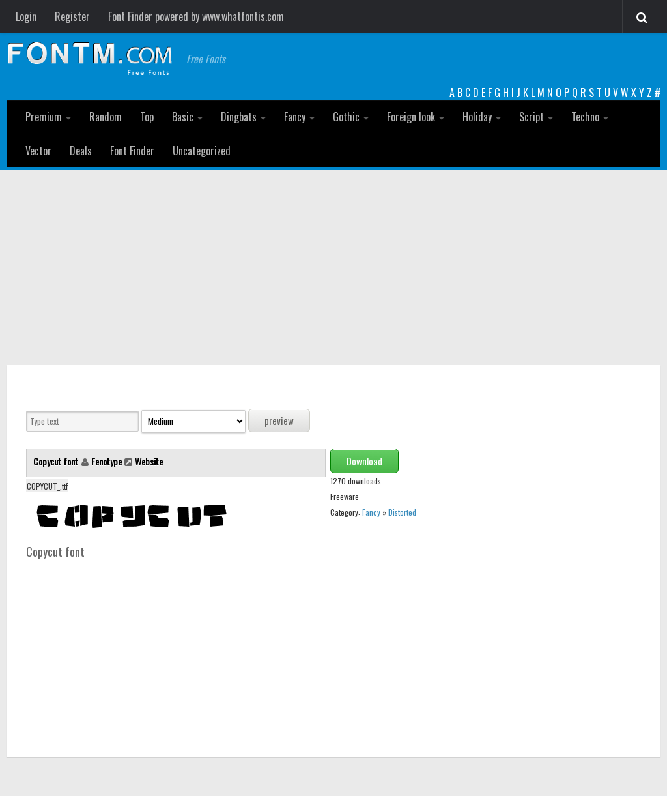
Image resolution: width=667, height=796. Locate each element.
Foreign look (411, 117)
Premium (43, 117)
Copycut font (56, 461)
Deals (81, 150)
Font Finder (132, 150)
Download (364, 461)
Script (531, 117)
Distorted (402, 512)
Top (147, 117)
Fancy (294, 117)
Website (149, 461)
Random (105, 117)
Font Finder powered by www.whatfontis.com (196, 16)
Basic (182, 117)
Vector (38, 150)
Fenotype (106, 461)
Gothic (346, 117)
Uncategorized (202, 150)
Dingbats (239, 117)
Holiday (477, 117)
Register (72, 16)
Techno (585, 117)
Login (26, 16)
